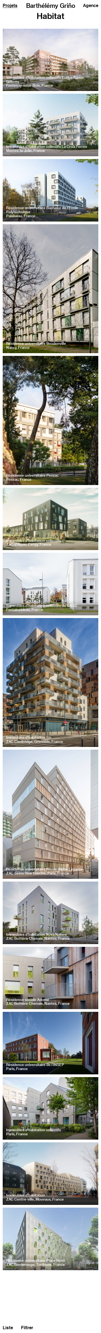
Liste (8, 1327)
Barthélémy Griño (50, 5)
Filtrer (27, 1327)
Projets (10, 5)
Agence (90, 5)
